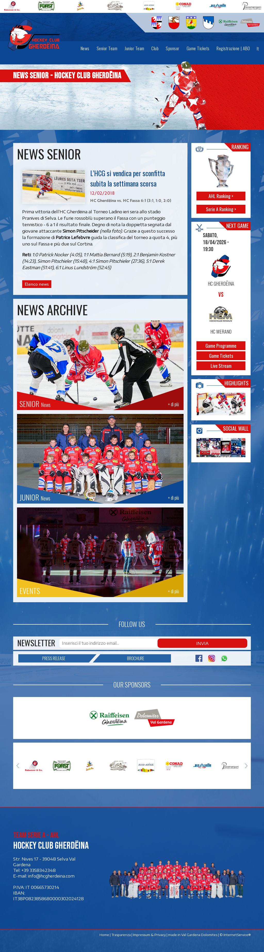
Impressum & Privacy (149, 934)
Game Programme (221, 345)
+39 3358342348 (38, 869)
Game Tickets (221, 355)
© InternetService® (235, 934)
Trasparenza (121, 934)
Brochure (122, 658)
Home (104, 934)
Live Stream (221, 365)
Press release (65, 658)
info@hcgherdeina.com (51, 875)
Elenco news (37, 284)
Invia (236, 643)
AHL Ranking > (221, 196)
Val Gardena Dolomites (199, 934)
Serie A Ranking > (221, 209)
